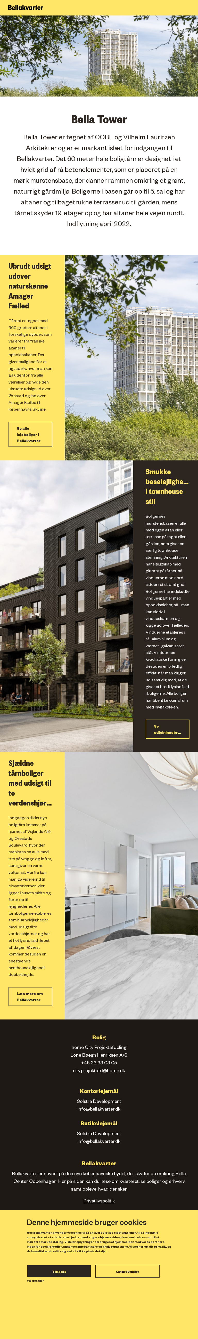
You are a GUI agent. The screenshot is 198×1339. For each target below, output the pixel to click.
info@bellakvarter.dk (99, 1109)
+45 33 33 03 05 (99, 1063)
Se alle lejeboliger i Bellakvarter (28, 435)
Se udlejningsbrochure (171, 730)
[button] (3, 56)
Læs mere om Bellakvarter (30, 997)
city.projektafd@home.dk (99, 1071)
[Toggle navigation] (191, 8)
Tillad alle (59, 1272)
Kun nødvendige (127, 1272)
